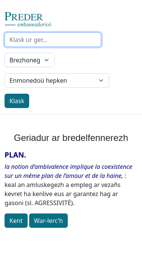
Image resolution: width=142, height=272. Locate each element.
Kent (16, 220)
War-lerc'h (48, 220)
